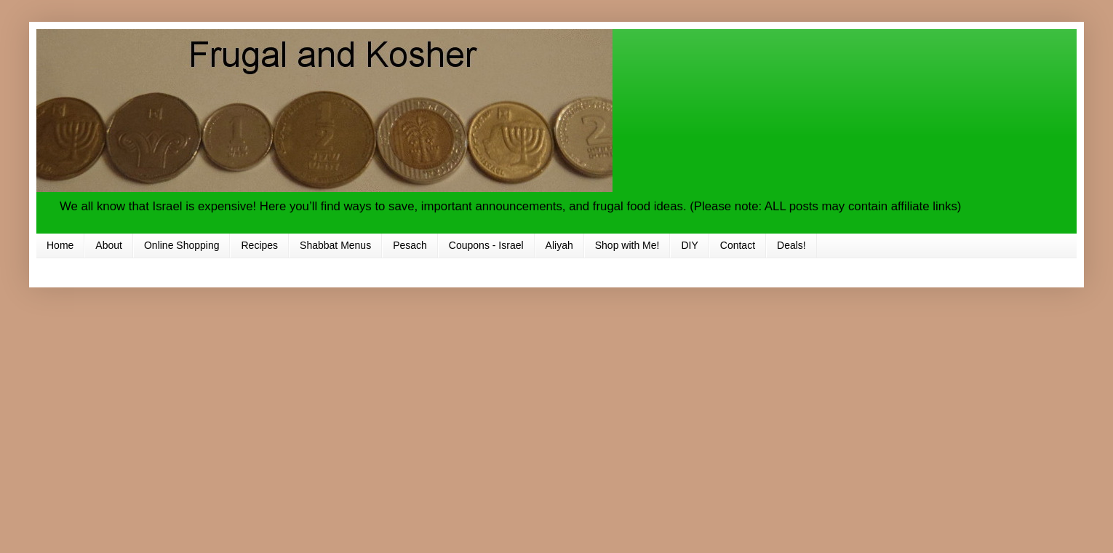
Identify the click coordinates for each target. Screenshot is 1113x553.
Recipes (259, 245)
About (108, 245)
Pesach (410, 245)
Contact (737, 245)
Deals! (791, 245)
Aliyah (559, 245)
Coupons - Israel (486, 245)
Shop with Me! (627, 245)
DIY (689, 245)
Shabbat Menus (335, 245)
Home (60, 245)
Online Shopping (182, 245)
